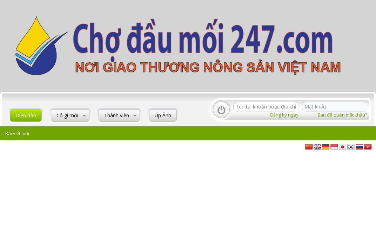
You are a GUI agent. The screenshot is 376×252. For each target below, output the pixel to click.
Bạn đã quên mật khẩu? (342, 115)
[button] (84, 115)
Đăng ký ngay (284, 115)
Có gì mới (67, 115)
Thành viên (116, 115)
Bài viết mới (17, 133)
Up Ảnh (163, 115)
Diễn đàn (25, 115)
